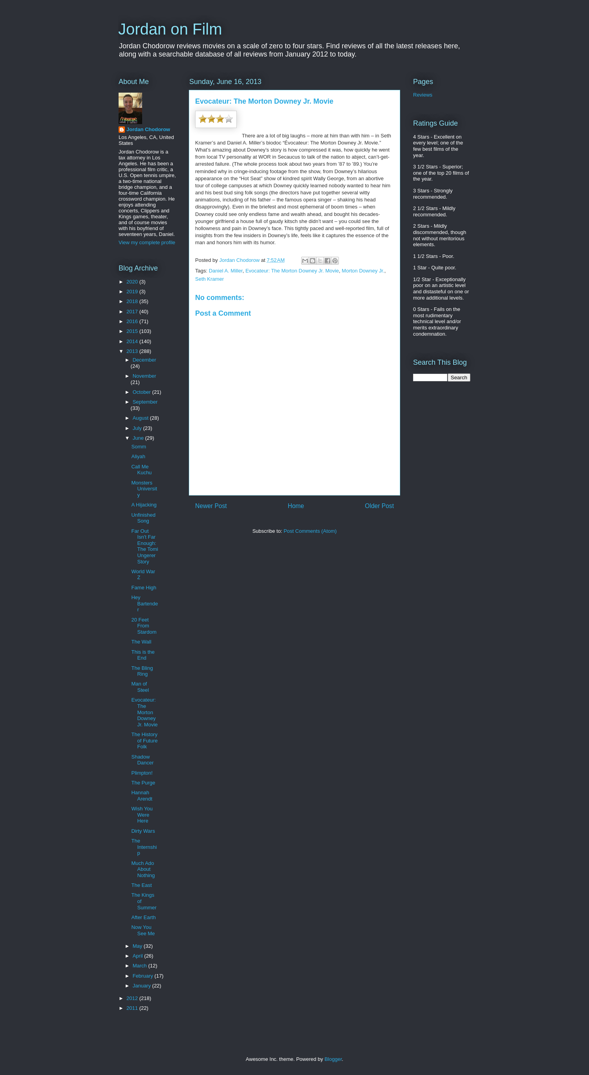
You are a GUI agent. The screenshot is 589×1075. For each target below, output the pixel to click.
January (142, 986)
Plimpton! (141, 773)
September (145, 402)
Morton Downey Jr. (363, 271)
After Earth (143, 917)
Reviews (422, 95)
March (140, 966)
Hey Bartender (144, 603)
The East (141, 885)
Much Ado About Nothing (143, 869)
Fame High (143, 588)
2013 (132, 351)
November (144, 376)
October (142, 392)
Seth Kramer (209, 279)
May (138, 946)
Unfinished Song (143, 518)
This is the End (142, 655)
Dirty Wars (143, 831)
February (144, 976)
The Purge (143, 783)
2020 (132, 282)
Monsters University (144, 489)
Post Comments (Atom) (310, 531)
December (144, 360)
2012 (132, 998)
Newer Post (211, 506)
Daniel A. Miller (226, 271)
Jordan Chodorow (148, 129)
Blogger (333, 1059)
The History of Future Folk (144, 740)
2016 (132, 321)
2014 (132, 341)
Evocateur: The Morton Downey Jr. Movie (292, 271)
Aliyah (138, 456)
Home (296, 506)
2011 (132, 1008)
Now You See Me (143, 930)
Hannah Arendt (141, 796)
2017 (132, 311)
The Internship (144, 847)
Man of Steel (140, 687)
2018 (132, 301)
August (141, 418)
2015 (132, 331)
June (139, 438)
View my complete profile (147, 242)
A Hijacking (143, 505)
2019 (132, 291)
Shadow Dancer (142, 760)
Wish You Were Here (141, 815)
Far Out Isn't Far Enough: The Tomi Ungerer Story (144, 546)
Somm (138, 447)
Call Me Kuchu (141, 470)
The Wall (141, 642)
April (139, 956)
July (138, 428)
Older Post (379, 506)
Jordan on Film (170, 29)
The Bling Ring (142, 671)
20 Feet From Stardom (143, 626)
